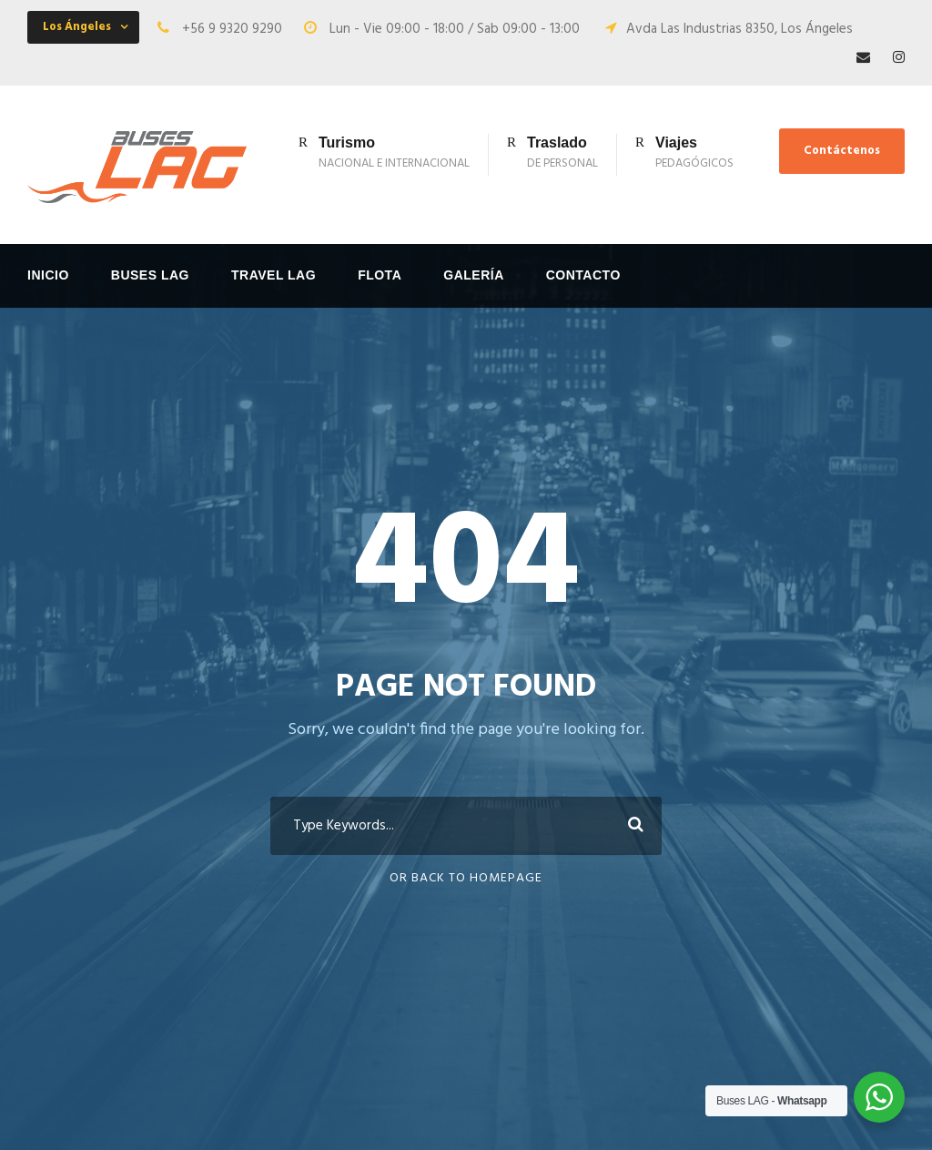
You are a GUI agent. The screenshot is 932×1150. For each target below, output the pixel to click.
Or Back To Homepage (466, 878)
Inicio (48, 275)
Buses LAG (150, 275)
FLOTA (379, 275)
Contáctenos (842, 150)
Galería (473, 275)
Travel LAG (273, 275)
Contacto (583, 275)
